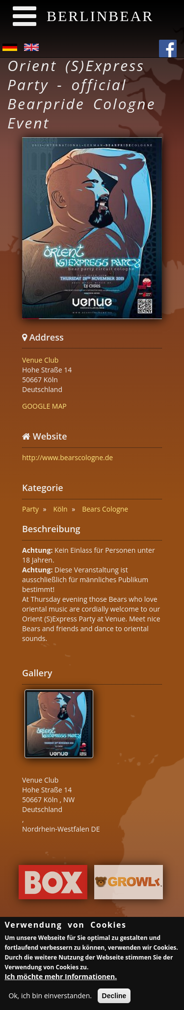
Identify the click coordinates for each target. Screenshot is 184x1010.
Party (30, 509)
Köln (60, 509)
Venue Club (40, 360)
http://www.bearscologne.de (67, 457)
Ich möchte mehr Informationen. (60, 978)
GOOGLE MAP (44, 406)
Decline (114, 997)
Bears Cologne (105, 509)
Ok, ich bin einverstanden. (50, 997)
